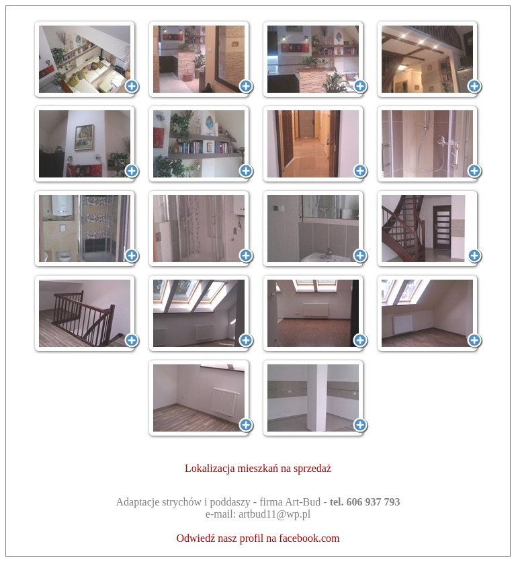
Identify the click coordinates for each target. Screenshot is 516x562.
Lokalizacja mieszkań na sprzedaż (258, 468)
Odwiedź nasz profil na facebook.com (257, 538)
